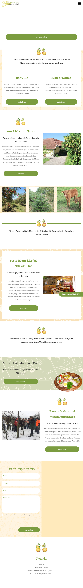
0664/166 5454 (50, 570)
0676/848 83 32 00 (46, 573)
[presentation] (18, 522)
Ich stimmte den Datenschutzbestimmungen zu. (18, 515)
